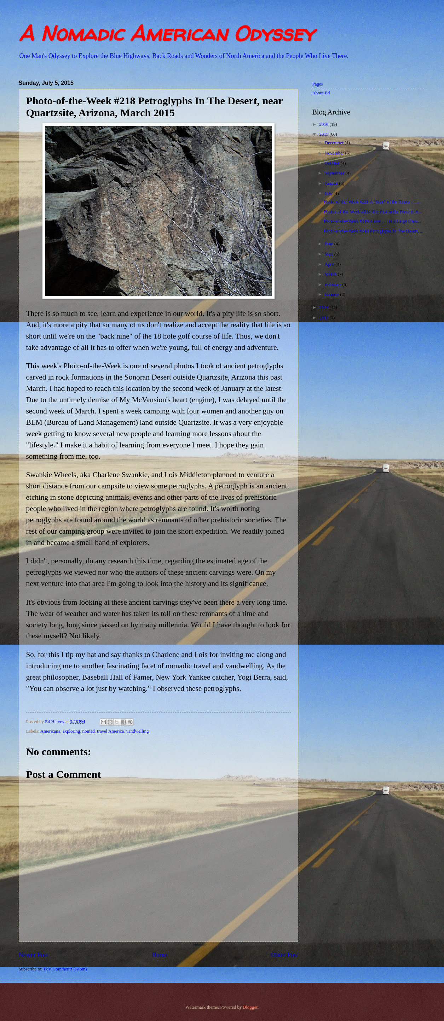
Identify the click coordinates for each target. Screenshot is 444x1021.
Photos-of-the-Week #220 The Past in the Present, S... (373, 211)
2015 (324, 134)
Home (159, 954)
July (329, 193)
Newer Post (33, 954)
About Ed (321, 92)
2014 (324, 307)
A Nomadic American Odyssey (166, 33)
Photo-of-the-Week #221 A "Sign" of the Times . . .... (372, 201)
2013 (324, 317)
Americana (50, 731)
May (329, 254)
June (329, 243)
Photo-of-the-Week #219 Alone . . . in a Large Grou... (372, 221)
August (332, 183)
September (335, 173)
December (335, 142)
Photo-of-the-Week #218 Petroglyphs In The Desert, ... (373, 231)
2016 (324, 124)
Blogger (250, 1007)
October (333, 163)
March (331, 274)
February (333, 284)
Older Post (284, 954)
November (335, 153)
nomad (88, 731)
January (332, 294)
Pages (317, 84)
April (330, 264)
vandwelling (137, 731)
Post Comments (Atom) (65, 969)
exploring (71, 731)
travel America (110, 731)
